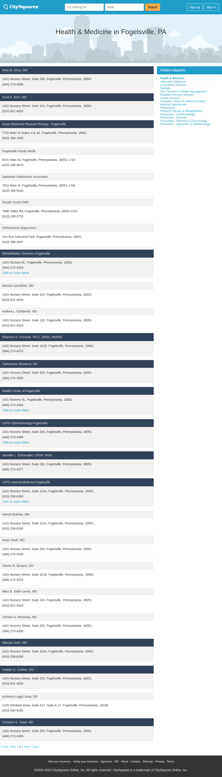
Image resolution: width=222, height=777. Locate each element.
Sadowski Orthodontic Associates (25, 176)
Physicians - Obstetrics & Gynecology (183, 120)
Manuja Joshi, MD (14, 642)
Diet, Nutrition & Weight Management (183, 91)
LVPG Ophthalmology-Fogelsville (25, 423)
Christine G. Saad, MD (17, 722)
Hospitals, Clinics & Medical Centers (183, 101)
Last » (36, 746)
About (124, 761)
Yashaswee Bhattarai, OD (20, 364)
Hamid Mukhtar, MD (15, 514)
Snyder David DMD (15, 202)
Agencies (106, 761)
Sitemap (148, 761)
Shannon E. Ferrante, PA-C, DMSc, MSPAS (32, 337)
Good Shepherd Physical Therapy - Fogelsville (34, 124)
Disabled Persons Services (177, 94)
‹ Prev (12, 746)
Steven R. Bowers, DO (17, 565)
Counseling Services (173, 85)
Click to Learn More (15, 273)
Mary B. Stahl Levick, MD (19, 591)
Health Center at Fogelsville (21, 391)
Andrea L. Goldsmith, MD (19, 311)
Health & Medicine (172, 78)
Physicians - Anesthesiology (177, 114)
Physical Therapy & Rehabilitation (181, 111)
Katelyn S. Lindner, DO (18, 669)
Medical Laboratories (173, 104)
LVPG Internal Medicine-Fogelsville (26, 482)
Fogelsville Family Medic (19, 151)
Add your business (59, 761)
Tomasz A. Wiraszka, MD (19, 617)
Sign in (211, 7)
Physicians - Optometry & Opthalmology (185, 124)
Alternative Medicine (173, 81)
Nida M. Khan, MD (15, 70)
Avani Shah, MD (13, 540)
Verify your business (85, 761)
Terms (170, 761)
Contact (135, 761)
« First (4, 746)
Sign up (195, 7)
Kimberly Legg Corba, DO (20, 696)
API (116, 761)
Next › (28, 746)
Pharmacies (167, 107)
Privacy (160, 761)
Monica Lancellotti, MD (18, 285)
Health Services (170, 98)
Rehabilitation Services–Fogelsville (26, 253)
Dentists (165, 88)
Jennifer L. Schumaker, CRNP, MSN (27, 455)
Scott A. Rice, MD (14, 97)
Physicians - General (173, 117)
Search (152, 7)
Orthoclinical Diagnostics (19, 228)
